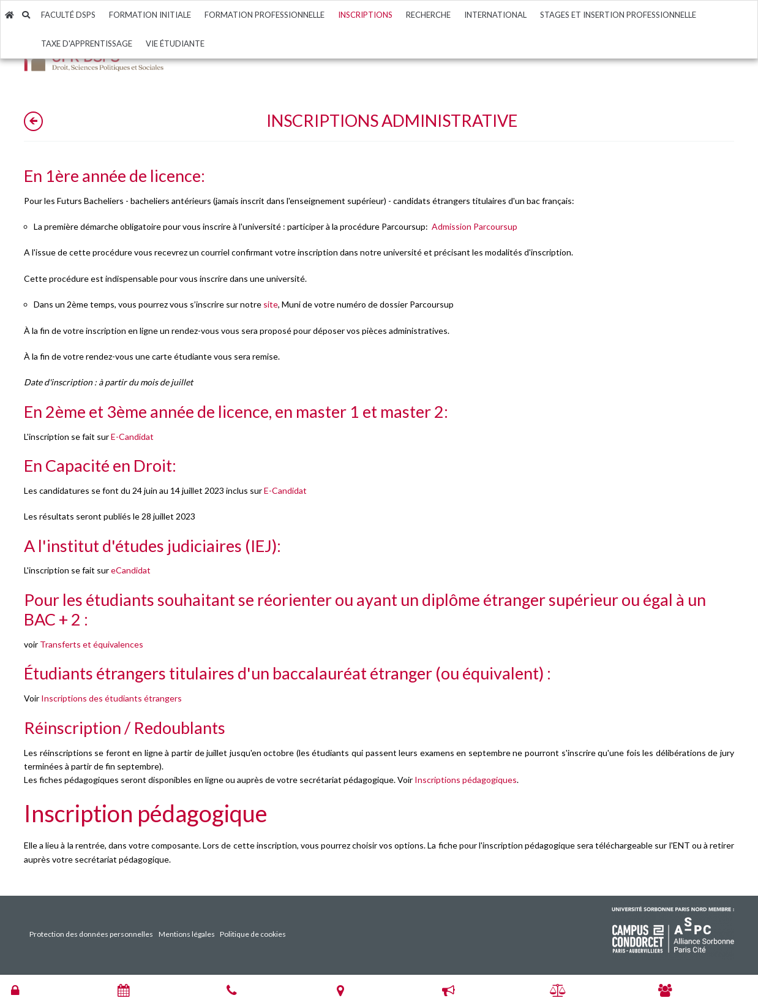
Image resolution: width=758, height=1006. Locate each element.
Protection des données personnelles (91, 934)
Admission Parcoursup (474, 226)
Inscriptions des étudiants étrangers (111, 698)
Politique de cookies (253, 934)
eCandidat (131, 570)
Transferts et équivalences (91, 644)
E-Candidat (132, 436)
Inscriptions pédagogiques (466, 779)
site (270, 304)
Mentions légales (187, 934)
